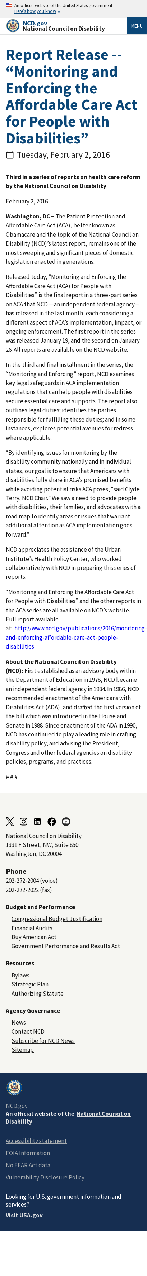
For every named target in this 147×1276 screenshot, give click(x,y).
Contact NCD (28, 1031)
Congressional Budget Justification (57, 919)
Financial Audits (32, 928)
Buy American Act (34, 937)
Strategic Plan (30, 984)
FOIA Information (28, 1153)
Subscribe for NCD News (43, 1041)
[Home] (66, 26)
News (19, 1022)
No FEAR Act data (28, 1165)
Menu (137, 26)
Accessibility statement (36, 1141)
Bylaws (20, 975)
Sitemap (23, 1050)
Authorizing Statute (38, 993)
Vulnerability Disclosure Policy (45, 1177)
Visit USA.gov (24, 1215)
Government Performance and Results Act (66, 946)
